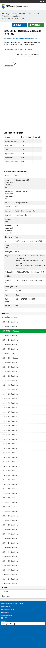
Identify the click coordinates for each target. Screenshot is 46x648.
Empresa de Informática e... (30, 14)
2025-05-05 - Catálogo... (10, 529)
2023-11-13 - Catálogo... (10, 381)
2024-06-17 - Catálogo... (10, 453)
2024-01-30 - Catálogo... (10, 408)
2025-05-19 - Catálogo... (10, 534)
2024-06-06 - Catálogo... (10, 448)
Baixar (17, 25)
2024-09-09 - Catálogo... (10, 475)
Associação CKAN (7, 610)
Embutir (36, 55)
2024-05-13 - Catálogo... (10, 435)
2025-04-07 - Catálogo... (10, 520)
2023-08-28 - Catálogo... (10, 344)
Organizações (11, 14)
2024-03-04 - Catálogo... (10, 421)
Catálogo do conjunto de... (13, 16)
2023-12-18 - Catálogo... (10, 390)
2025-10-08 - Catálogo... (10, 565)
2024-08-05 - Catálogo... (10, 462)
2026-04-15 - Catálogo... (10, 584)
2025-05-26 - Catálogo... (10, 538)
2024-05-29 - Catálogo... (10, 444)
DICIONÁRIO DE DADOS (10, 317)
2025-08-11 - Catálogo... (10, 552)
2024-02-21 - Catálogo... (10, 417)
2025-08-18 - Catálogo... (10, 556)
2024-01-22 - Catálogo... (10, 403)
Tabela (28, 50)
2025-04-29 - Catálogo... (10, 525)
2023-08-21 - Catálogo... (10, 340)
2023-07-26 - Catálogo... (10, 322)
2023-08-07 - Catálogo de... (14, 19)
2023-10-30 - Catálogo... (10, 376)
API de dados (36, 25)
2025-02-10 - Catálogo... (10, 507)
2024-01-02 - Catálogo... (10, 394)
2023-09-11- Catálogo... (10, 353)
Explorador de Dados (13, 50)
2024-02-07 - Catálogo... (10, 412)
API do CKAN (5, 607)
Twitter (5, 592)
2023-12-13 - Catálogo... (10, 385)
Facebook (6, 596)
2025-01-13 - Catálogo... (10, 493)
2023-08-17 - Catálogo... (10, 335)
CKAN (4, 618)
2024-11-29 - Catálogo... (10, 484)
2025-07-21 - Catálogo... (10, 543)
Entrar (42, 1)
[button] (25, 25)
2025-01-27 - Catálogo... (10, 502)
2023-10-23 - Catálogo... (10, 372)
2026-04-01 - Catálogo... (10, 579)
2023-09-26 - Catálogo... (10, 362)
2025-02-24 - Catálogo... (10, 511)
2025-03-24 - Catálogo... (10, 516)
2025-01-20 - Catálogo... (10, 498)
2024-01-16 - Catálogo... (10, 399)
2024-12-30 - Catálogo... (10, 489)
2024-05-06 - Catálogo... (10, 430)
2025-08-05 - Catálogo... (10, 547)
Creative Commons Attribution (25, 211)
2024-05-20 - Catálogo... (10, 439)
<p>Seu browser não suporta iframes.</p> (23, 93)
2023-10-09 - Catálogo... (10, 367)
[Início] (3, 14)
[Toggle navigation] (43, 6)
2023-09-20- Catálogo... (10, 358)
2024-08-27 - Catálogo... (10, 471)
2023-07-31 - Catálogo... (10, 326)
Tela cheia (22, 55)
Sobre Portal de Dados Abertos (12, 604)
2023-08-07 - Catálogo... (10, 331)
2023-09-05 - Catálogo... (10, 349)
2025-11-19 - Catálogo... (10, 570)
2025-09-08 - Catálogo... (10, 561)
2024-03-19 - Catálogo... (10, 426)
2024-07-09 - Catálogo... (10, 457)
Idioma (3, 621)
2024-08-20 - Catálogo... (10, 466)
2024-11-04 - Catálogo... (10, 480)
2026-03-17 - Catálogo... (10, 575)
